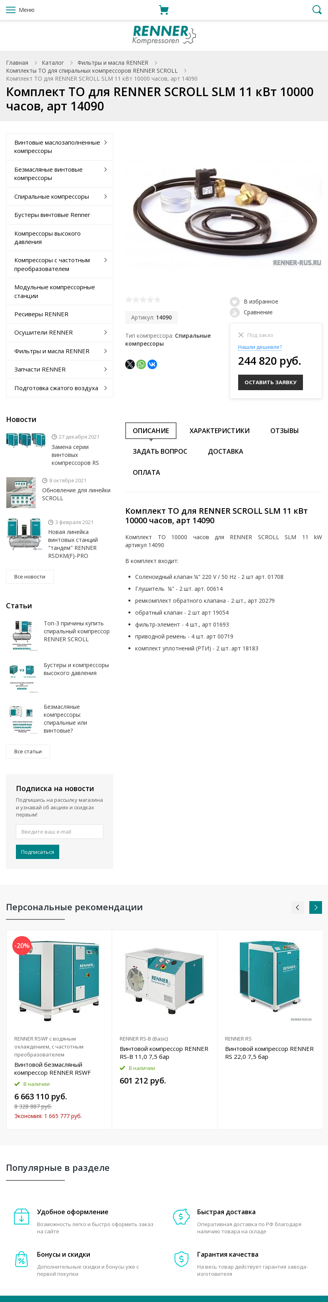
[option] (59, 1030)
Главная (17, 62)
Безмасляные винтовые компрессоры (48, 173)
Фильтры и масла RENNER (113, 62)
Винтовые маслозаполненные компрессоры (57, 146)
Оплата (146, 471)
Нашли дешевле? (260, 346)
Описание (151, 429)
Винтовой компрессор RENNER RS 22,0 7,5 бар (269, 1052)
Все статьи (28, 751)
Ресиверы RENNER (41, 314)
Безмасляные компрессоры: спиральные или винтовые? (65, 718)
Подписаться (37, 851)
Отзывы (284, 429)
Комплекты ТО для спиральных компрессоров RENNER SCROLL (92, 70)
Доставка (225, 450)
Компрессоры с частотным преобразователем (52, 264)
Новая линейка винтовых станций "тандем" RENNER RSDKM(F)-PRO (73, 543)
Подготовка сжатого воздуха (56, 388)
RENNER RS (238, 1038)
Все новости (29, 576)
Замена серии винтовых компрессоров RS (75, 454)
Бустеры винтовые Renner (52, 215)
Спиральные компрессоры (51, 196)
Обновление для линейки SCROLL (76, 494)
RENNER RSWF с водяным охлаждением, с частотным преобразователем (48, 1046)
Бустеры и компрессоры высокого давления (76, 669)
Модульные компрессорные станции (54, 291)
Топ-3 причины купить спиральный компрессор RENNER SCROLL (77, 631)
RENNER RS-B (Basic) (144, 1038)
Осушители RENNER (43, 332)
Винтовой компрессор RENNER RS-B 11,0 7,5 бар (164, 1052)
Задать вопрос (160, 450)
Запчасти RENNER (40, 369)
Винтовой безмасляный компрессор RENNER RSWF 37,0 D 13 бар (52, 1068)
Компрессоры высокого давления (47, 237)
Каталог (53, 62)
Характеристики (220, 429)
